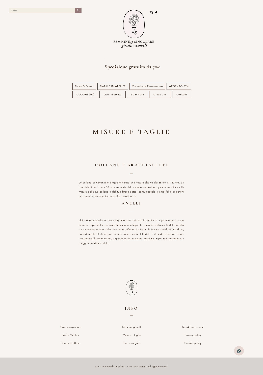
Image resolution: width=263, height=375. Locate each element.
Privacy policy (193, 335)
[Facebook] (156, 13)
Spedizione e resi (192, 326)
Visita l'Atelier (71, 335)
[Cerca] (39, 11)
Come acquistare (70, 326)
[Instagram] (151, 13)
